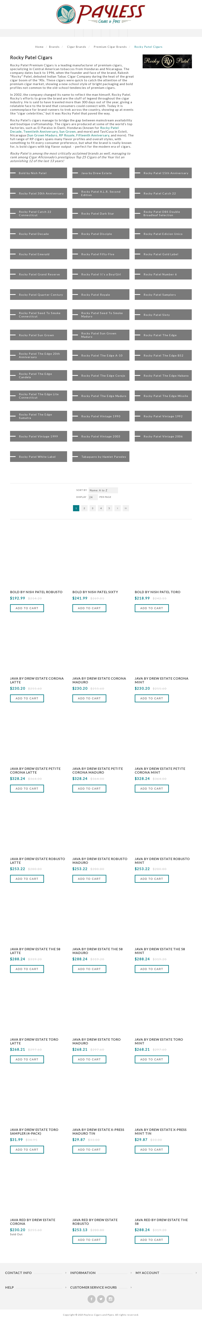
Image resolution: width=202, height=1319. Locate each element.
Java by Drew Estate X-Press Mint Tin (161, 1131)
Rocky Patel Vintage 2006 (163, 436)
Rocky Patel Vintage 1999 (38, 436)
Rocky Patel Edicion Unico (163, 233)
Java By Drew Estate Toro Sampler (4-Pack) (34, 1131)
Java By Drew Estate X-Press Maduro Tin (98, 1131)
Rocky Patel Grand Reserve (39, 274)
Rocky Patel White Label (37, 456)
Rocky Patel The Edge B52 (163, 355)
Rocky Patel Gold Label (161, 254)
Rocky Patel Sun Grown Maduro (99, 335)
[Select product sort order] (103, 490)
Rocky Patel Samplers (160, 294)
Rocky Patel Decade (34, 233)
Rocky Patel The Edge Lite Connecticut (39, 395)
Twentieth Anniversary (40, 131)
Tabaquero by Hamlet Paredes (103, 456)
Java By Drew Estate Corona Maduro (99, 680)
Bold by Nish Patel (33, 173)
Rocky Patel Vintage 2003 (100, 436)
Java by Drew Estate (96, 173)
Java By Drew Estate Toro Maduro (96, 1041)
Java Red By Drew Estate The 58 (161, 1221)
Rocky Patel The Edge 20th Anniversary (39, 355)
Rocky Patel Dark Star (97, 213)
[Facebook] (91, 1299)
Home (39, 46)
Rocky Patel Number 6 (160, 274)
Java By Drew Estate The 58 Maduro (97, 951)
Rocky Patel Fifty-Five (97, 254)
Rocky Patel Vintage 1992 (163, 416)
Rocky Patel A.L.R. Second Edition (101, 193)
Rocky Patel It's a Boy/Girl (101, 274)
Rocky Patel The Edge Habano (166, 375)
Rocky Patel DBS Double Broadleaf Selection (162, 213)
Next (117, 508)
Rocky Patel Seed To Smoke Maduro (102, 314)
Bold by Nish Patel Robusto (36, 592)
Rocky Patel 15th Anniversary (166, 173)
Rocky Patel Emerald (34, 254)
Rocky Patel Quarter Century (41, 294)
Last (126, 508)
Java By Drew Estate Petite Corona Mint (160, 770)
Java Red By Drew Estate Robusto (95, 1221)
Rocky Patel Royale (95, 294)
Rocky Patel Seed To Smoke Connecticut (40, 314)
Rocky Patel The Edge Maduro (104, 396)
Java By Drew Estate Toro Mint (159, 1041)
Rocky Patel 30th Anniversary (41, 193)
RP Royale (67, 135)
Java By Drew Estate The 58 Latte (35, 951)
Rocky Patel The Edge (160, 335)
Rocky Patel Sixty (157, 314)
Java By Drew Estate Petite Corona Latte (35, 770)
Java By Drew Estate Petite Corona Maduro (97, 770)
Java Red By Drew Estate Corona (32, 1221)
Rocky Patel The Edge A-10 (102, 355)
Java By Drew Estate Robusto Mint (162, 860)
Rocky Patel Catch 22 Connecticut (35, 213)
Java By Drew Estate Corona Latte (37, 680)
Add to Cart (27, 608)
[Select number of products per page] (93, 497)
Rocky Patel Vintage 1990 (100, 416)
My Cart (105, 33)
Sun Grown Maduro (42, 135)
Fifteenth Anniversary (92, 135)
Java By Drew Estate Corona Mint (161, 680)
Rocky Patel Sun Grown (36, 335)
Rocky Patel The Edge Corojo (103, 375)
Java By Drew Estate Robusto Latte (37, 860)
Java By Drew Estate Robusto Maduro (99, 860)
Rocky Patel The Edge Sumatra (35, 416)
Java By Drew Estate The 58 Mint (160, 951)
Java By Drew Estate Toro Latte (34, 1041)
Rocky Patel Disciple (96, 233)
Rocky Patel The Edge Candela (35, 375)
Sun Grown (67, 131)
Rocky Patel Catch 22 (160, 193)
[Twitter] (101, 1299)
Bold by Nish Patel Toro (157, 592)
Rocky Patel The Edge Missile (166, 396)
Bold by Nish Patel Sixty (95, 592)
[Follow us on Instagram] (110, 1299)
